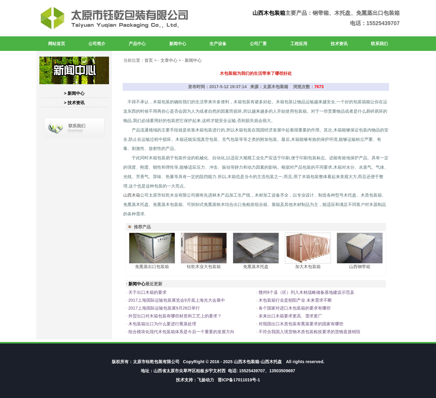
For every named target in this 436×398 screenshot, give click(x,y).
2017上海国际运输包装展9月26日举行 (164, 308)
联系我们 (379, 43)
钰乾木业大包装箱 (204, 266)
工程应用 (298, 43)
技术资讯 (339, 43)
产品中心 (137, 43)
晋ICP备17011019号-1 (239, 379)
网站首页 (56, 43)
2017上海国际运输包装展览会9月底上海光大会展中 (176, 300)
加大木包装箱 (308, 266)
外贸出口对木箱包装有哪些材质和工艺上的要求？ (175, 315)
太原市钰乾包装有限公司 (156, 361)
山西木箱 (131, 195)
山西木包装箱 (269, 13)
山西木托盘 (271, 361)
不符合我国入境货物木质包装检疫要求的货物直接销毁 (309, 331)
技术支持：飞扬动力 (195, 379)
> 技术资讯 (74, 102)
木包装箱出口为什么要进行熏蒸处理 (162, 323)
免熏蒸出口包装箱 (152, 266)
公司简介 (96, 43)
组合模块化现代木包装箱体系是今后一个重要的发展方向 (181, 331)
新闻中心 (177, 43)
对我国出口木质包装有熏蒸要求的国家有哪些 (301, 323)
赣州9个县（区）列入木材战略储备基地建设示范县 (306, 292)
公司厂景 (258, 43)
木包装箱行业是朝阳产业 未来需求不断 (295, 300)
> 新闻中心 (74, 93)
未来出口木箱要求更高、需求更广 (290, 315)
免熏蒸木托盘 (256, 266)
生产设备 (218, 43)
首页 (148, 60)
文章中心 (168, 60)
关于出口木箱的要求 (147, 292)
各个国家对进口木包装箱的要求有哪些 (295, 308)
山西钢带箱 (359, 266)
